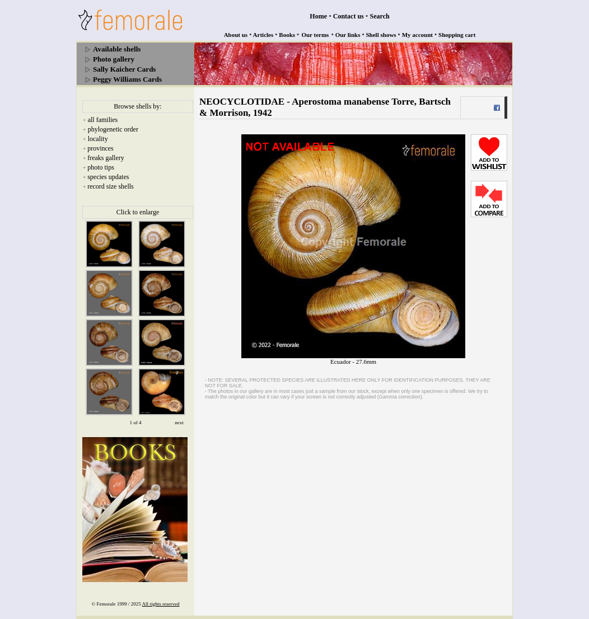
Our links (348, 34)
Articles (263, 34)
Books (287, 34)
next (179, 422)
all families (103, 120)
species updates (108, 177)
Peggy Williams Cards (127, 79)
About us (236, 34)
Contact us (348, 16)
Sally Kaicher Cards (124, 69)
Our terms (315, 34)
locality (98, 139)
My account (417, 34)
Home (318, 16)
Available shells (117, 49)
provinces (100, 148)
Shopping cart (456, 34)
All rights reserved (161, 604)
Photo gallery (113, 59)
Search (380, 16)
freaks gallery (105, 158)
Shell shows (381, 34)
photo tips (100, 167)
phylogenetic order (113, 129)
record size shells (110, 186)
